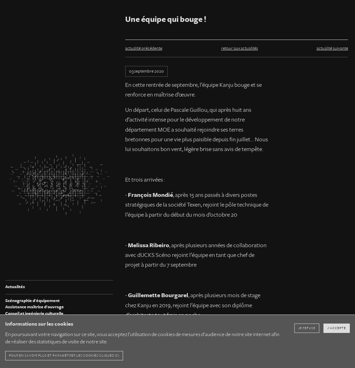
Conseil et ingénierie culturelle (34, 313)
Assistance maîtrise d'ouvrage (34, 307)
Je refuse (306, 328)
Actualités (15, 287)
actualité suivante (332, 48)
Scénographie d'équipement (32, 301)
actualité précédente (143, 48)
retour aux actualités (239, 48)
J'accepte (336, 328)
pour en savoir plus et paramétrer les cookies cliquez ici (64, 355)
